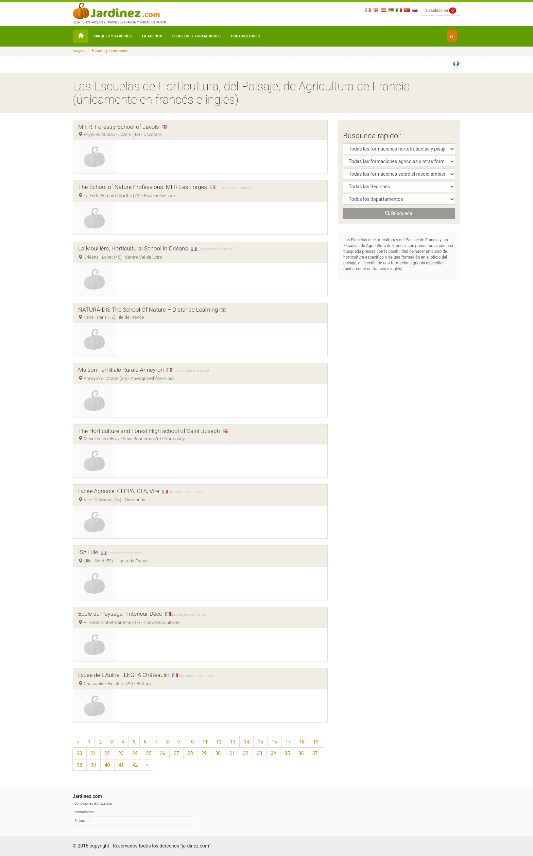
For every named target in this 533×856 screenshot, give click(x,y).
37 (315, 753)
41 (121, 765)
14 (246, 742)
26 (163, 753)
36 (301, 753)
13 (233, 742)
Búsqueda (398, 213)
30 (218, 753)
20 (79, 753)
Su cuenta (81, 821)
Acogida (79, 51)
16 (274, 742)
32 (245, 753)
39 (93, 765)
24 (135, 753)
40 (107, 765)
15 (260, 742)
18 (302, 742)
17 (288, 742)
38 (79, 765)
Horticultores (245, 36)
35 (287, 753)
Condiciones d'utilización (93, 803)
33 (259, 753)
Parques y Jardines (112, 36)
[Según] (147, 765)
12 (219, 742)
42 (135, 765)
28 (190, 753)
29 (204, 753)
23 (121, 753)
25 (149, 753)
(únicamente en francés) (234, 188)
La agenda (152, 36)
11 (205, 742)
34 (273, 753)
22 (107, 753)
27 (176, 753)
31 (232, 753)
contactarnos (84, 812)
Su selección (440, 10)
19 (316, 742)
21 (93, 753)
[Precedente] (78, 742)
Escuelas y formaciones (196, 36)
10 (191, 742)
